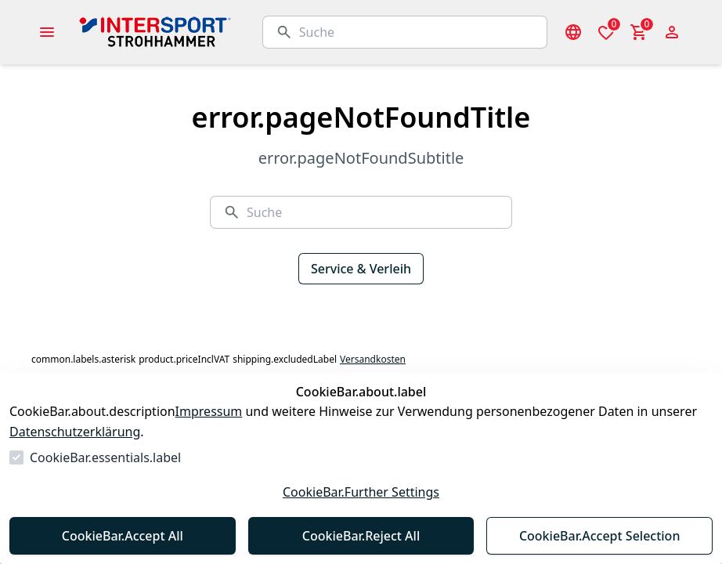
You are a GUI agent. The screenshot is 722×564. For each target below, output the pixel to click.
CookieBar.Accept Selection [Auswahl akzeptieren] (599, 535)
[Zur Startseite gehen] (194, 32)
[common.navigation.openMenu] (47, 32)
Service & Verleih (361, 268)
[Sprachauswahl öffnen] (573, 32)
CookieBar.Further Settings (361, 492)
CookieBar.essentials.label (105, 457)
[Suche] (416, 32)
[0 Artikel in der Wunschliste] (606, 32)
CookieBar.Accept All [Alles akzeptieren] (122, 535)
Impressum (209, 411)
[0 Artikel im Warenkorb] (639, 32)
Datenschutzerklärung (74, 431)
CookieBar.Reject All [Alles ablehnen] (361, 535)
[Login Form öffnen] (672, 32)
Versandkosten (373, 359)
